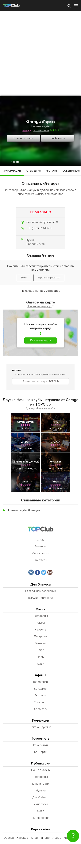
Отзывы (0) (33, 170)
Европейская (35, 244)
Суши (40, 663)
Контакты (41, 560)
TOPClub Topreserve (41, 597)
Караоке (40, 629)
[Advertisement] (40, 53)
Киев (34, 838)
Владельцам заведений (40, 591)
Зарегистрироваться (48, 277)
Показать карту (40, 340)
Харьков (22, 838)
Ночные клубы (40, 126)
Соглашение (40, 553)
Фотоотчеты (40, 739)
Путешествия (40, 817)
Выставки (40, 695)
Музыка (41, 790)
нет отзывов (41, 130)
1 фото (15, 161)
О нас (40, 539)
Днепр (45, 838)
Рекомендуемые (40, 727)
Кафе (40, 650)
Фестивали (40, 709)
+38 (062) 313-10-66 (39, 228)
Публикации (40, 763)
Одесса (8, 838)
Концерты (40, 688)
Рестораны (40, 615)
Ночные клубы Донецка (23, 510)
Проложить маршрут (40, 306)
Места (40, 609)
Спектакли (41, 702)
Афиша (40, 675)
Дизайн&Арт (40, 797)
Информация (12, 170)
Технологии (40, 804)
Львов (56, 838)
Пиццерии (40, 636)
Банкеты (40, 643)
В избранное (58, 138)
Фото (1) (51, 170)
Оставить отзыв (23, 138)
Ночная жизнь (40, 769)
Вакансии (40, 546)
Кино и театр (40, 783)
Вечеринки (40, 681)
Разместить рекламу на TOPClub (40, 381)
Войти (24, 277)
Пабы (40, 656)
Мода (40, 810)
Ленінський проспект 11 (42, 222)
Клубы (41, 622)
